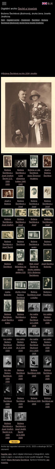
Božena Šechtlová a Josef (21, 204)
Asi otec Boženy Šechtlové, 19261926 (7, 376)
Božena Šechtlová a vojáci (21, 317)
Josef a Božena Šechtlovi (47, 173)
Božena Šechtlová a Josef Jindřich (7, 222)
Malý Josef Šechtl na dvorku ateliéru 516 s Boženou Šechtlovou (34, 269)
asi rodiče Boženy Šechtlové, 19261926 (47, 345)
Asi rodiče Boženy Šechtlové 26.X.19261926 (7, 345)
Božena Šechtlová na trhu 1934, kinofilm (20, 73)
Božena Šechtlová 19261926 (34, 373)
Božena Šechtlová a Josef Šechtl (7, 244)
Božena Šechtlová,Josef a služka (34, 295)
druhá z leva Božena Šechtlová (20, 295)
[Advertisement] (22, 47)
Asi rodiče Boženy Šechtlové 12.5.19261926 (34, 320)
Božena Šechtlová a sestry (34, 244)
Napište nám (6, 454)
